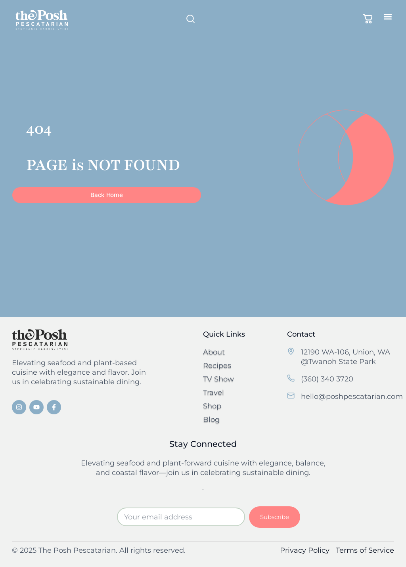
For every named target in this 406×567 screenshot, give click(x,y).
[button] (387, 16)
